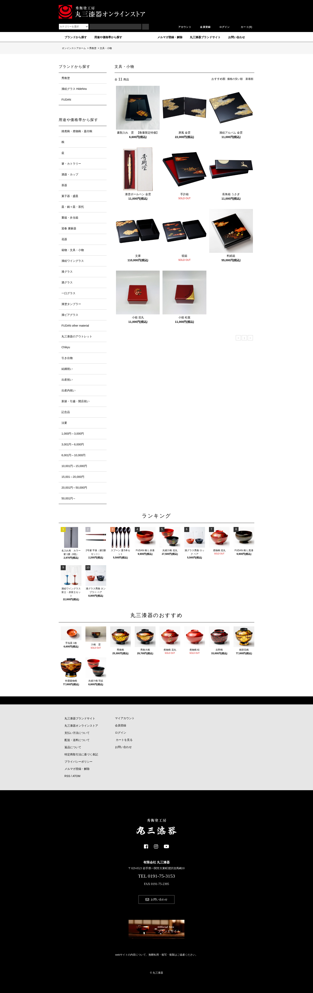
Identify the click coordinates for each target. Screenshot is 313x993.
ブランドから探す (73, 37)
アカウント (182, 27)
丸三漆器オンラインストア (81, 725)
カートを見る (122, 740)
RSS (67, 776)
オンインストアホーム (72, 48)
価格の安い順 (233, 78)
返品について (72, 747)
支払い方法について (77, 732)
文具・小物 (106, 48)
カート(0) (244, 27)
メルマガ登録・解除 (167, 37)
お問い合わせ (234, 37)
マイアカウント (123, 718)
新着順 (249, 78)
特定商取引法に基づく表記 (81, 754)
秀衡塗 (92, 48)
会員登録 (203, 27)
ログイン (222, 27)
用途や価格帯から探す (105, 37)
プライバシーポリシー (78, 761)
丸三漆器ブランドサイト (203, 37)
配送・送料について (77, 740)
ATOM (76, 776)
